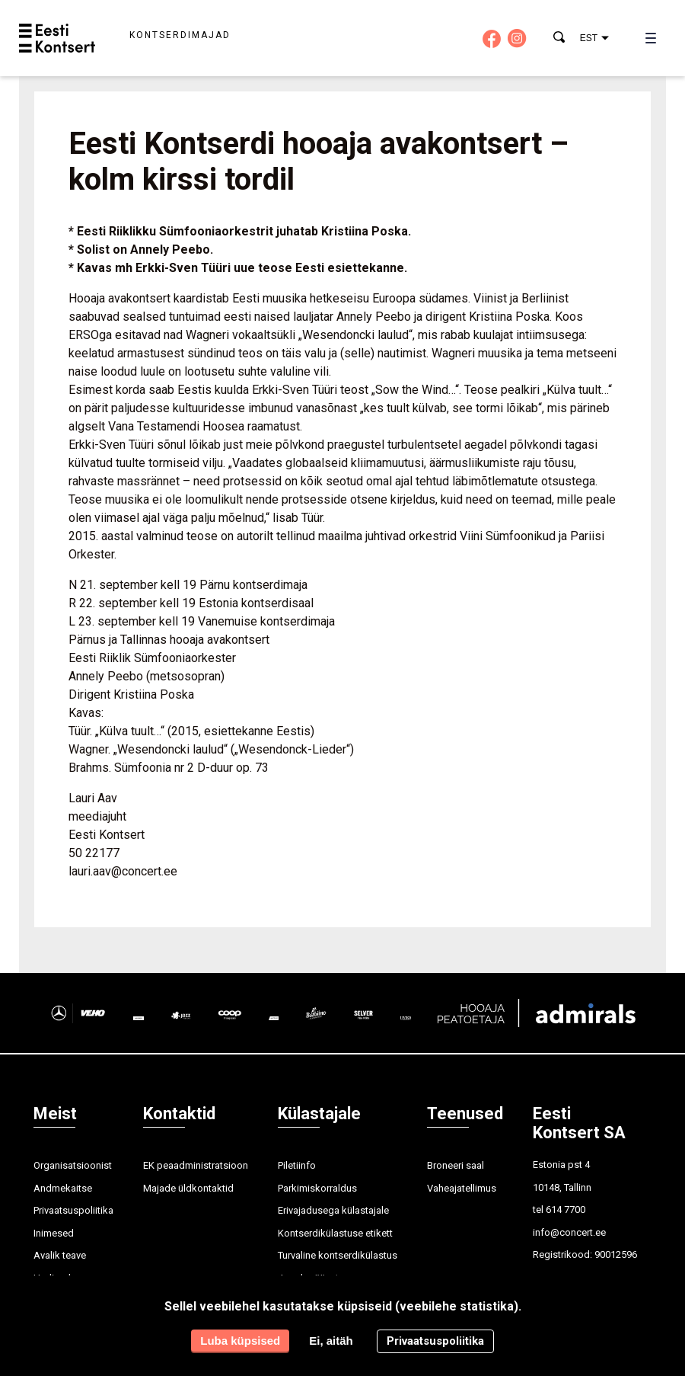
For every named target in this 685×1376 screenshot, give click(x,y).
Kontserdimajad (180, 35)
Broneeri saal (455, 1165)
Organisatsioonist (72, 1165)
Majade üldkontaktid (188, 1188)
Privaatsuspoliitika (73, 1210)
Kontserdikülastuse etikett (335, 1233)
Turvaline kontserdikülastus (337, 1255)
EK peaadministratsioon (195, 1165)
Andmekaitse (62, 1188)
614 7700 (565, 1209)
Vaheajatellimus (461, 1188)
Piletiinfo (297, 1165)
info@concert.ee (569, 1232)
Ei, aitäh (331, 1340)
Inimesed (53, 1233)
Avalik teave (59, 1255)
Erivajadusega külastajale (333, 1210)
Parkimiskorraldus (317, 1188)
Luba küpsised (240, 1340)
